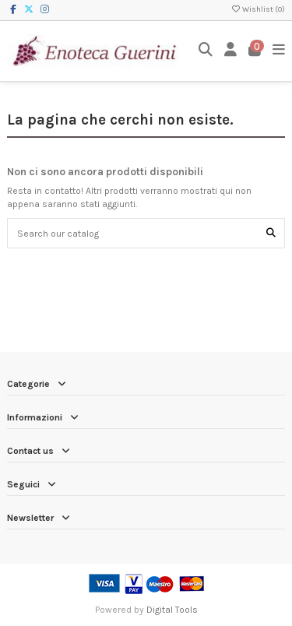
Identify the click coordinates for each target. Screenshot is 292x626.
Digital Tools (172, 609)
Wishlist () (257, 9)
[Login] (231, 51)
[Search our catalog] (271, 233)
